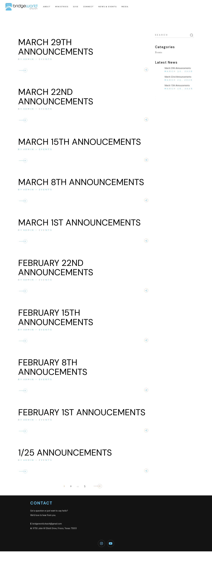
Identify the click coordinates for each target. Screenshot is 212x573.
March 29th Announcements (55, 47)
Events (45, 59)
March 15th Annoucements (79, 141)
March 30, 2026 (179, 71)
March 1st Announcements (79, 222)
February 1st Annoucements (81, 412)
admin (28, 59)
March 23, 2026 (179, 80)
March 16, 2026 (179, 89)
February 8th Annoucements (52, 367)
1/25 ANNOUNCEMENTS (65, 452)
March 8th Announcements (81, 182)
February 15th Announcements (55, 317)
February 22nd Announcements (55, 267)
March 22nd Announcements (55, 96)
